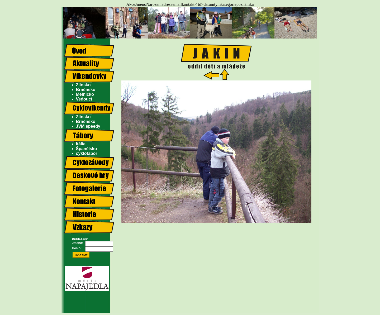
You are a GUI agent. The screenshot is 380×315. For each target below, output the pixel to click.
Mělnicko (85, 94)
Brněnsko (86, 89)
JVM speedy (88, 126)
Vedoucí (84, 99)
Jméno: (77, 243)
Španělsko (86, 148)
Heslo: (77, 248)
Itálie (81, 144)
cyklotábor (86, 153)
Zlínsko (83, 85)
